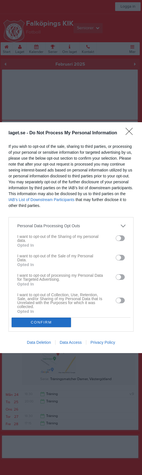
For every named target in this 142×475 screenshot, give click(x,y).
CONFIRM (41, 322)
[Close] (131, 133)
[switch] (120, 238)
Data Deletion (39, 342)
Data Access (71, 342)
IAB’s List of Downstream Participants (41, 199)
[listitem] (71, 226)
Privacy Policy (103, 342)
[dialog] (71, 237)
